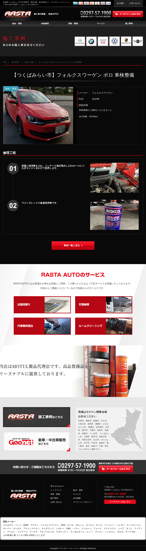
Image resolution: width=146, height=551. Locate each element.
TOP (5, 62)
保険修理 (45, 23)
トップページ (56, 490)
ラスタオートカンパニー (70, 548)
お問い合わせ (135, 3)
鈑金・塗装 (17, 23)
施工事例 (129, 23)
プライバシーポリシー (82, 502)
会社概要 (120, 3)
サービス (101, 23)
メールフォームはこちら (120, 502)
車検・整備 (73, 23)
